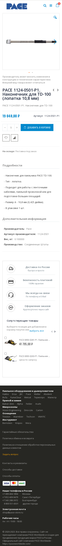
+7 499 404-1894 (10, 493)
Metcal (27, 397)
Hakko (5, 394)
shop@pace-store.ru (12, 512)
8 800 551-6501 (11, 503)
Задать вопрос (10, 454)
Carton (39, 410)
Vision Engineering (11, 410)
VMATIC (41, 416)
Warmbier (18, 416)
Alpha (20, 403)
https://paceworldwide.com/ (16, 543)
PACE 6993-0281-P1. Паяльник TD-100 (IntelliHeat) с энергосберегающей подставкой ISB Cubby (34, 340)
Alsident (48, 394)
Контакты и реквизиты (14, 463)
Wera (28, 423)
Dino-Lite (28, 410)
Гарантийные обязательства (17, 431)
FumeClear (15, 397)
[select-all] (37, 330)
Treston (6, 416)
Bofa (4, 397)
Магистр (52, 397)
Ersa (14, 394)
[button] (55, 19)
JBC (21, 394)
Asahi (38, 403)
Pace (28, 394)
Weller (37, 394)
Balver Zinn (8, 403)
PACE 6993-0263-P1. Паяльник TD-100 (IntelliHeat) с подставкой (34, 356)
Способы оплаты (11, 475)
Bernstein (7, 423)
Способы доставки (12, 469)
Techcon (30, 416)
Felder (29, 403)
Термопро (39, 397)
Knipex (18, 423)
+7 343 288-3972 (10, 500)
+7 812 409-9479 (10, 497)
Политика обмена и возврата (18, 438)
